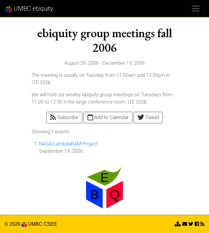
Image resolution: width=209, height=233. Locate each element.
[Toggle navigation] (195, 8)
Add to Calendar (108, 117)
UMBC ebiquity (29, 9)
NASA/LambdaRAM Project (68, 144)
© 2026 (16, 224)
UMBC (35, 224)
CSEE (50, 224)
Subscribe (64, 117)
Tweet (148, 117)
